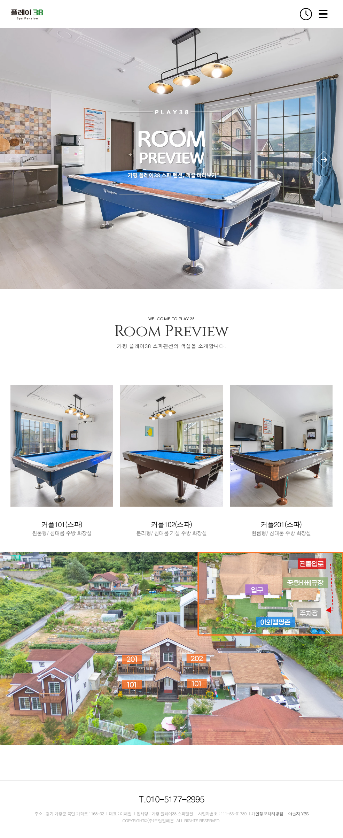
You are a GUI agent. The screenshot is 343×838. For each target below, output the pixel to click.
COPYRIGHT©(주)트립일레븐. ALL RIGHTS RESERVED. (171, 820)
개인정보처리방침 (267, 813)
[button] (324, 159)
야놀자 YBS (298, 813)
